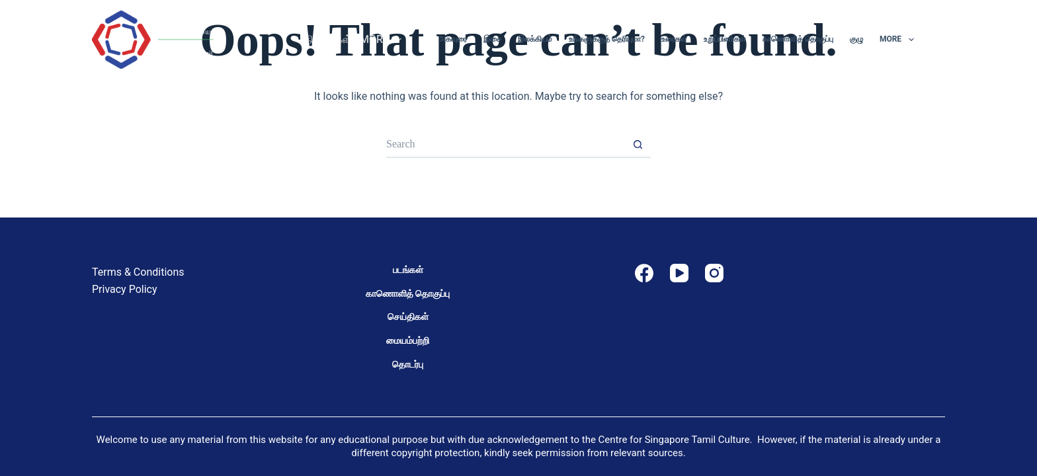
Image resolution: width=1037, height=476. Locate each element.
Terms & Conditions (138, 272)
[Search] (940, 40)
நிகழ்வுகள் (328, 39)
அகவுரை (452, 39)
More (383, 40)
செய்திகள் (408, 316)
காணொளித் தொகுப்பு (798, 39)
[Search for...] (505, 145)
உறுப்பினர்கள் (725, 39)
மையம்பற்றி (407, 340)
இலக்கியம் (535, 39)
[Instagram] (714, 273)
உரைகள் (674, 39)
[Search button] (637, 145)
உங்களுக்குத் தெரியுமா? (607, 39)
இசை (492, 39)
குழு (856, 39)
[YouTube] (679, 273)
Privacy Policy (124, 289)
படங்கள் (408, 269)
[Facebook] (644, 273)
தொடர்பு (407, 364)
